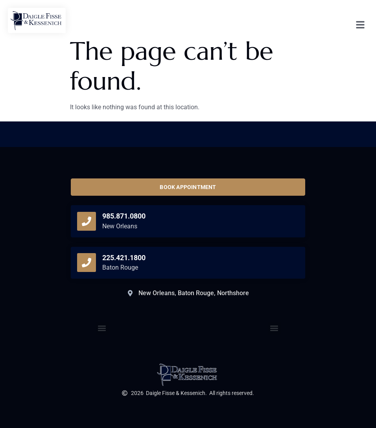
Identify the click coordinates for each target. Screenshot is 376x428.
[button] (274, 328)
